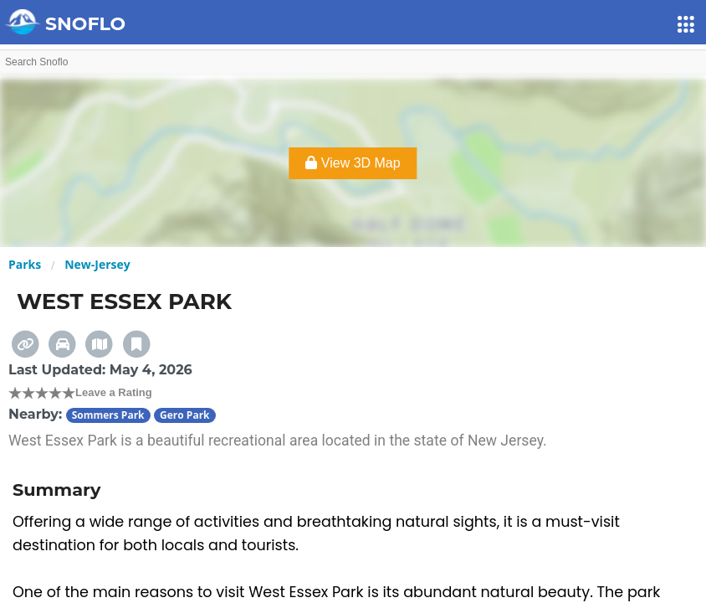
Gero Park (184, 415)
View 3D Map (352, 163)
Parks (24, 264)
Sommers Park (108, 415)
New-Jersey (97, 264)
